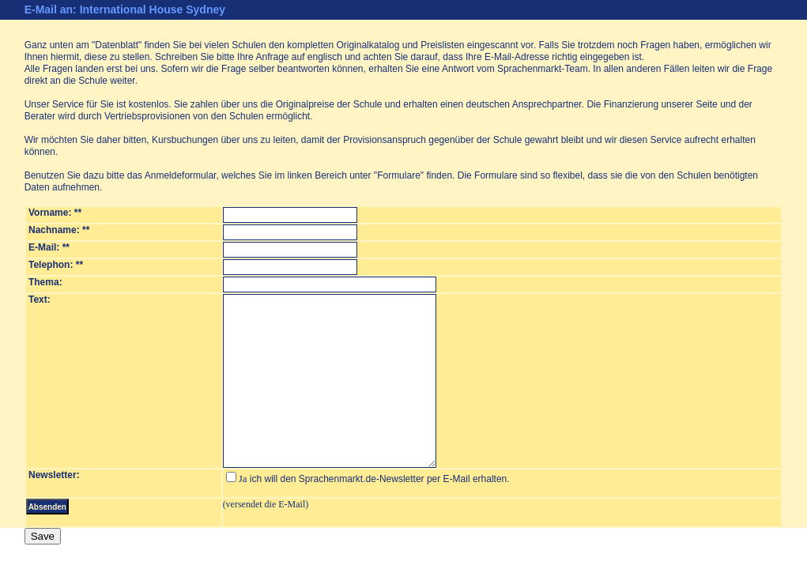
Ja (236, 478)
